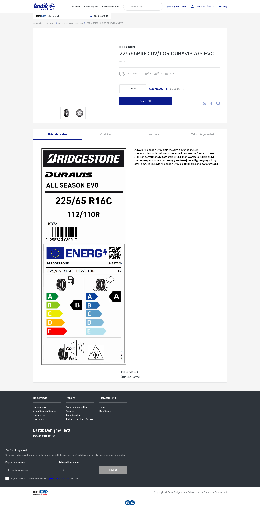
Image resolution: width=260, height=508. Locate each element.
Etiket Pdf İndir (130, 372)
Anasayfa (37, 23)
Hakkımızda (39, 414)
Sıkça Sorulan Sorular (44, 410)
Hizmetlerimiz (40, 418)
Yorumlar (154, 134)
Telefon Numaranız (69, 462)
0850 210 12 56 (101, 16)
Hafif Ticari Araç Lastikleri (70, 23)
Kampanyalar (91, 6)
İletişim (103, 407)
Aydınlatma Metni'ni (58, 478)
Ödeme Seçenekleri (77, 407)
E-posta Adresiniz (15, 462)
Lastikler (75, 6)
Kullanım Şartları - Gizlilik (79, 418)
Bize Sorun (105, 410)
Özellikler (106, 134)
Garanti (70, 410)
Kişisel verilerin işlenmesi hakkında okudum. (45, 478)
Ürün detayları (57, 134)
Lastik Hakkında (110, 6)
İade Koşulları (73, 414)
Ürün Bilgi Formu (130, 376)
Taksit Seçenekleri (202, 134)
